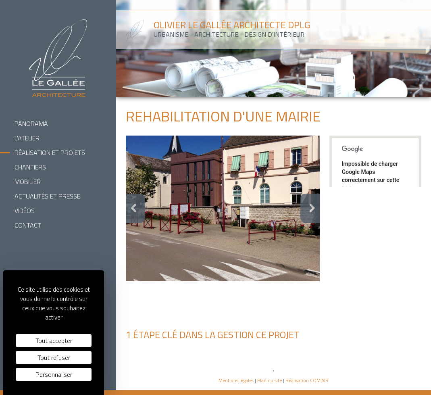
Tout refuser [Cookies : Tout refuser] (53, 357)
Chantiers (30, 167)
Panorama (31, 123)
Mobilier (28, 181)
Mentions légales (236, 380)
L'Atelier (27, 138)
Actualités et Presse (47, 196)
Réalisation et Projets (50, 152)
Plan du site (269, 380)
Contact (28, 225)
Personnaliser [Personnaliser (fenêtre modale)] (53, 374)
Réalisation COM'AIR (307, 380)
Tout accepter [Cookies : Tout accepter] (53, 340)
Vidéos (25, 210)
